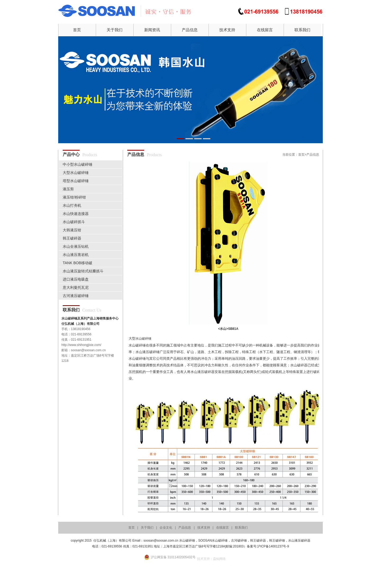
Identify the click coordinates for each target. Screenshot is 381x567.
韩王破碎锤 (277, 540)
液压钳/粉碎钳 (74, 197)
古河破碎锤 (239, 540)
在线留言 (265, 30)
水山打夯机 (72, 205)
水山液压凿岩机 (76, 255)
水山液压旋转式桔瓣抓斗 (83, 271)
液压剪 (68, 189)
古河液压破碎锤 (76, 296)
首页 (77, 30)
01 (190, 89)
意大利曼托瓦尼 (76, 287)
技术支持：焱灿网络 (211, 559)
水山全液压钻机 (76, 246)
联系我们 (302, 30)
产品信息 (190, 30)
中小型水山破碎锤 (77, 164)
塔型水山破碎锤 (76, 181)
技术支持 (227, 30)
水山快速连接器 (76, 214)
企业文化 (166, 527)
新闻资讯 (152, 30)
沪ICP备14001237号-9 (273, 546)
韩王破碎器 (72, 238)
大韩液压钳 (72, 230)
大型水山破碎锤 (76, 172)
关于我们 (115, 30)
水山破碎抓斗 (74, 222)
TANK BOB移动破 (77, 263)
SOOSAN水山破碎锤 (213, 540)
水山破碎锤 (143, 338)
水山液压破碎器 (299, 540)
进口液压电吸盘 (76, 279)
